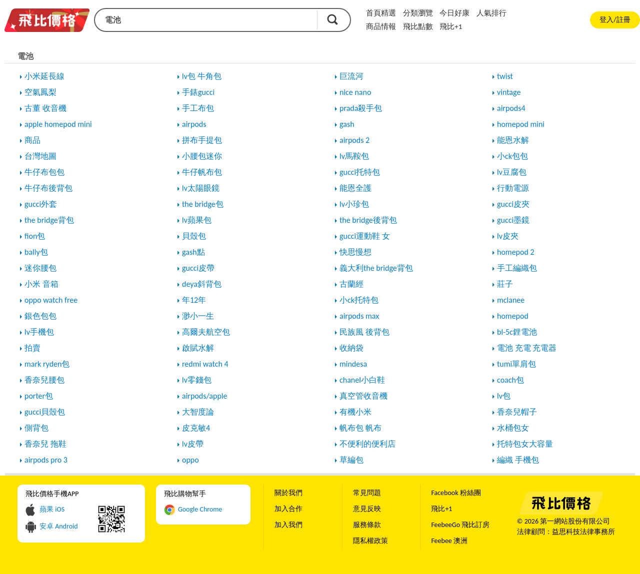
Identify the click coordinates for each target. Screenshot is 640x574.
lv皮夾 (507, 236)
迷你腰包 (40, 268)
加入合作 (288, 509)
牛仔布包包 (44, 172)
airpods (194, 124)
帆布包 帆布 (361, 428)
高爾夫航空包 (206, 332)
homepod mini (520, 124)
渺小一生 (198, 316)
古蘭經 (352, 284)
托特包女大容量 (525, 444)
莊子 (505, 284)
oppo (190, 460)
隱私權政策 (370, 541)
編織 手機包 (518, 460)
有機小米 (356, 412)
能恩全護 (356, 188)
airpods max (359, 316)
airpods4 (511, 108)
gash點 (193, 252)
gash (347, 124)
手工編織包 (517, 268)
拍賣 (32, 348)
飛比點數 (418, 26)
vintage (508, 92)
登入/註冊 (615, 19)
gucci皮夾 (513, 204)
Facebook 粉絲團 (455, 493)
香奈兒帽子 (517, 412)
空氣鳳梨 (40, 92)
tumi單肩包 (516, 364)
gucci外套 (40, 204)
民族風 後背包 (365, 332)
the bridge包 (203, 204)
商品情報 (381, 26)
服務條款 (367, 525)
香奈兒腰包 (44, 380)
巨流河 (352, 76)
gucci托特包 (360, 172)
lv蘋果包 (197, 220)
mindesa (353, 364)
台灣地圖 (40, 156)
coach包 (510, 380)
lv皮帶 (193, 444)
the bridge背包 (49, 220)
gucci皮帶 (198, 268)
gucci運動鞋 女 (365, 236)
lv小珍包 (354, 204)
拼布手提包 (202, 140)
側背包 (36, 428)
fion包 (34, 236)
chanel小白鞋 (362, 380)
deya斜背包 (202, 284)
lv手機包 (39, 332)
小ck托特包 (359, 300)
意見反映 (367, 509)
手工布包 (198, 108)
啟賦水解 (198, 348)
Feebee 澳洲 (449, 541)
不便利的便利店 (368, 444)
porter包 (38, 396)
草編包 (352, 460)
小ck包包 (512, 156)
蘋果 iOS (52, 509)
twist (505, 76)
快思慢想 (356, 252)
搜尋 (332, 19)
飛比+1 (451, 26)
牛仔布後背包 (48, 188)
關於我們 (288, 493)
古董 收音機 (45, 108)
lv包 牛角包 (202, 76)
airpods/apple (204, 396)
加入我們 (288, 525)
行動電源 (513, 188)
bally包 (36, 252)
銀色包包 (40, 316)
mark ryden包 (47, 364)
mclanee (510, 300)
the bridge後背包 (368, 220)
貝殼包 (194, 236)
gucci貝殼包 (44, 412)
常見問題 (367, 493)
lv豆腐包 (511, 172)
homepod (512, 316)
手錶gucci (198, 92)
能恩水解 (513, 140)
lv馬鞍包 (354, 156)
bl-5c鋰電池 (517, 332)
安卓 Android (59, 526)
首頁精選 (381, 12)
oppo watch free (51, 300)
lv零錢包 (197, 380)
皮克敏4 (196, 428)
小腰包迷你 (202, 156)
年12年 (194, 300)
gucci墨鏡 (513, 220)
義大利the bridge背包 (376, 268)
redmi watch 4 (205, 364)
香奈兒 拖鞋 (45, 444)
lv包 (503, 396)
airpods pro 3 (46, 460)
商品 (32, 140)
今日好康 (455, 12)
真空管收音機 (364, 396)
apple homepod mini (58, 124)
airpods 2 (355, 140)
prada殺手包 (361, 108)
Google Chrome (200, 509)
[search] (205, 20)
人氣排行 (491, 12)
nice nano (355, 92)
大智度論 (198, 412)
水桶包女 (513, 428)
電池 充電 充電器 (526, 348)
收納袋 (352, 348)
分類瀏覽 (418, 12)
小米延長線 (44, 76)
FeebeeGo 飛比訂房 (460, 525)
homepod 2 (515, 252)
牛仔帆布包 (202, 172)
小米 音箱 (41, 284)
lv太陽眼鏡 (201, 188)
